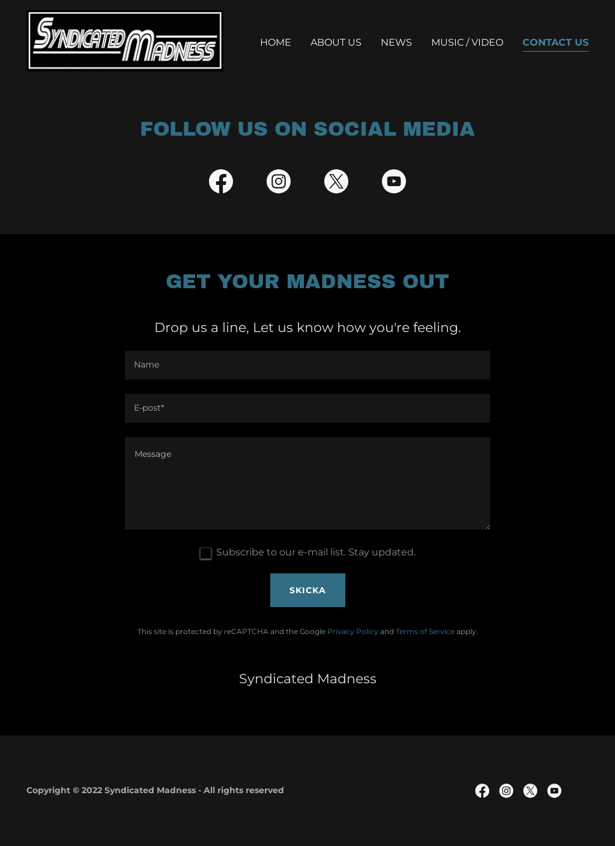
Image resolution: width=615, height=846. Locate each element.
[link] (124, 40)
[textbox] (307, 365)
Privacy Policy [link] (352, 631)
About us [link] (336, 42)
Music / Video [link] (467, 42)
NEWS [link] (396, 42)
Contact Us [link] (556, 42)
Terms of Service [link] (425, 631)
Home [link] (275, 42)
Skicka (307, 590)
